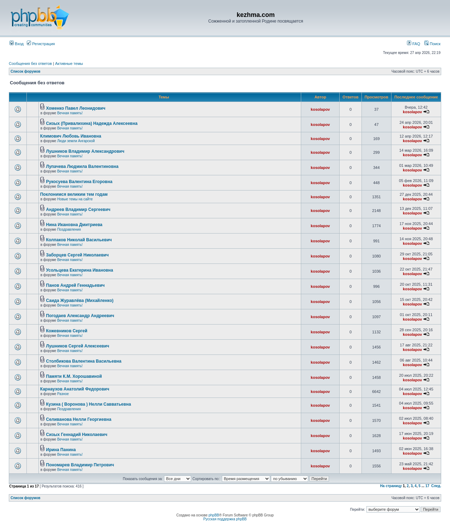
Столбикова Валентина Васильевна (84, 361)
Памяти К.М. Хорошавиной (74, 376)
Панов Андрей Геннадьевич (75, 285)
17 (427, 486)
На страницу (391, 486)
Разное (63, 394)
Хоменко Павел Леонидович (75, 108)
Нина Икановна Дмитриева (74, 224)
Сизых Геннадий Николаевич (77, 434)
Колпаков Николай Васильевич (79, 239)
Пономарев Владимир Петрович (80, 464)
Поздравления (69, 229)
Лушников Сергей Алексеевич (77, 346)
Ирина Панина (61, 449)
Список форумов (26, 71)
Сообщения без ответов (30, 63)
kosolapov (320, 109)
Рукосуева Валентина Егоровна (79, 181)
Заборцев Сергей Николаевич (77, 255)
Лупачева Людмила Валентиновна (82, 166)
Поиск (432, 44)
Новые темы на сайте (75, 199)
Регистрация (41, 44)
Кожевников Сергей (66, 330)
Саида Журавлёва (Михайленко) (80, 300)
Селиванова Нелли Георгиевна (78, 419)
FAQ (413, 44)
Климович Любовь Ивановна (70, 136)
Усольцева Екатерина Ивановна (79, 270)
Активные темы (69, 63)
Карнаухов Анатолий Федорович (74, 389)
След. (436, 486)
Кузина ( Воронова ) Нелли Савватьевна (88, 404)
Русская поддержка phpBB (225, 519)
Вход (17, 44)
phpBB (213, 515)
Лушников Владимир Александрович (85, 151)
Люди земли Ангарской (76, 141)
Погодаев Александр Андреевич (80, 315)
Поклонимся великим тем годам (74, 194)
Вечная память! (70, 113)
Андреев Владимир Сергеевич (78, 209)
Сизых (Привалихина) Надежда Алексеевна (92, 123)
